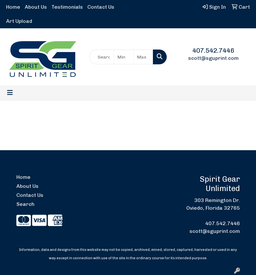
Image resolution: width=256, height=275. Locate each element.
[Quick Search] (101, 57)
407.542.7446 (213, 50)
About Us (36, 7)
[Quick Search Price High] (143, 57)
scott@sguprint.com (213, 58)
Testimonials (67, 7)
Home (13, 7)
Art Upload (19, 21)
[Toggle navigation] (10, 92)
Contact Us (100, 7)
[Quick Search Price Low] (124, 57)
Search (25, 204)
